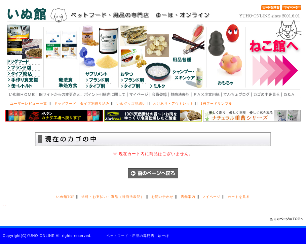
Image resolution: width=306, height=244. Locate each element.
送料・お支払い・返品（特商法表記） (112, 197)
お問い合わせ (162, 197)
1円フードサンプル (216, 103)
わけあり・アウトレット (173, 103)
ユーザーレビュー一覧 (28, 103)
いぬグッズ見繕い (131, 103)
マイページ (211, 197)
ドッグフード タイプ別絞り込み (82, 103)
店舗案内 (188, 197)
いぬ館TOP (65, 197)
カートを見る (239, 197)
